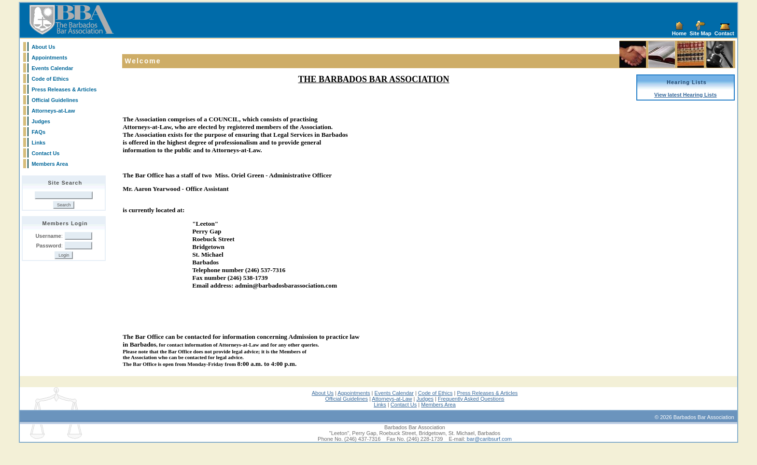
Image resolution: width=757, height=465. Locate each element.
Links (38, 142)
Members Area (49, 164)
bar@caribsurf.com (489, 459)
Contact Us (45, 153)
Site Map (700, 33)
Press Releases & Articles (64, 89)
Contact (724, 33)
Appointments (49, 57)
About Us (43, 47)
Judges (40, 121)
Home (679, 33)
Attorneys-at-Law (53, 111)
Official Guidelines (54, 100)
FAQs (38, 132)
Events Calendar (52, 68)
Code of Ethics (50, 79)
